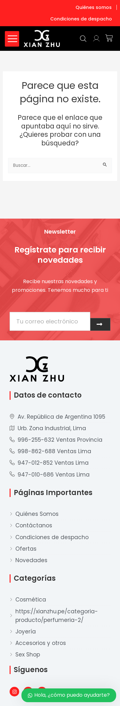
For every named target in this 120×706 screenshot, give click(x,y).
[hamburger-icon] (12, 39)
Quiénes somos (94, 7)
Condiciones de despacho (81, 19)
